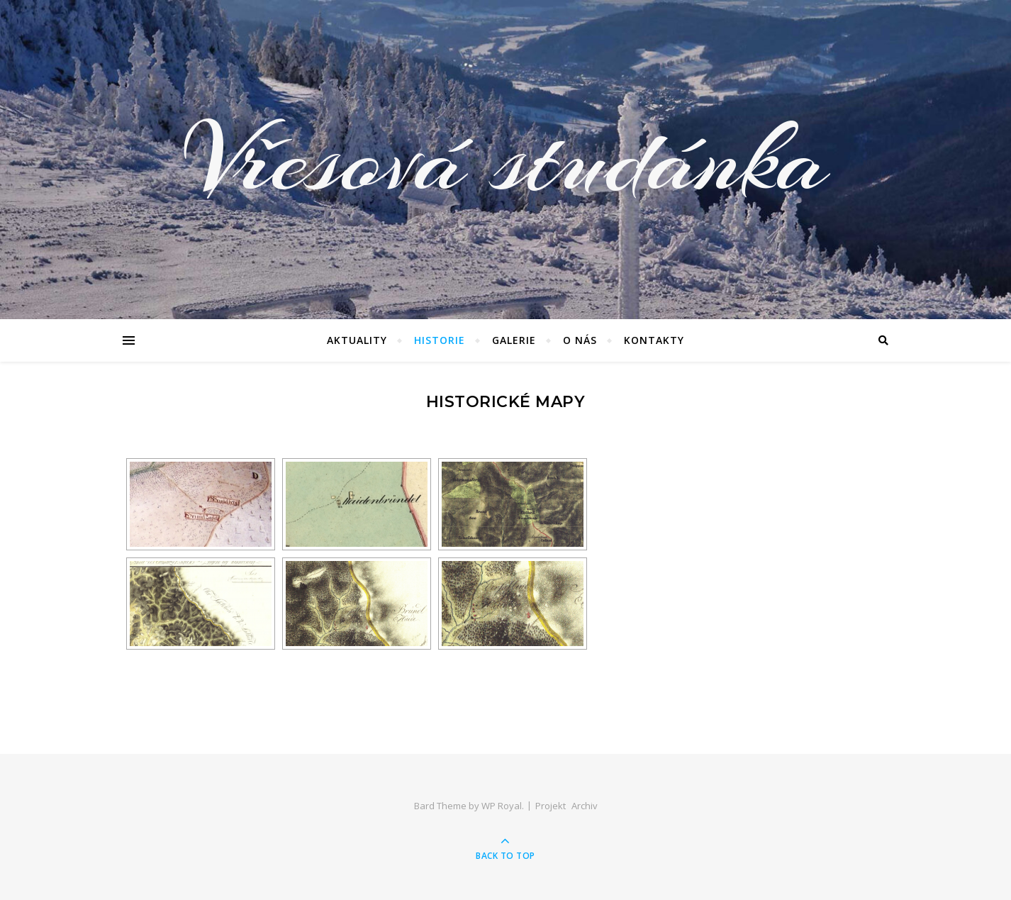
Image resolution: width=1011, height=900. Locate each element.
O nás (580, 340)
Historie (439, 340)
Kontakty (654, 340)
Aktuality (357, 340)
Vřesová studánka (506, 159)
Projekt (550, 805)
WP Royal (501, 805)
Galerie (514, 340)
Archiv (584, 805)
